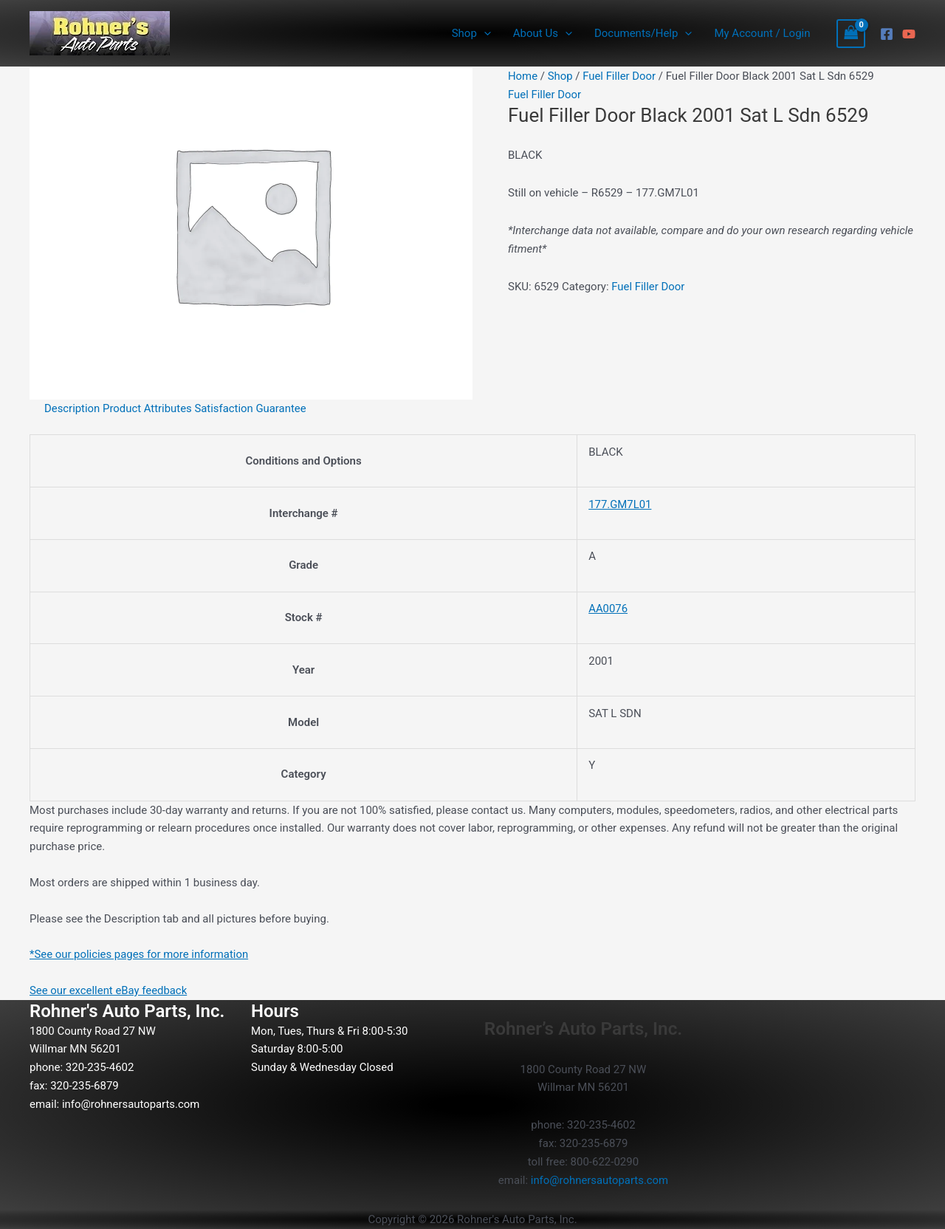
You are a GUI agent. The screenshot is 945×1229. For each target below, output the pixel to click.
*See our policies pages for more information (140, 954)
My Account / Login (762, 33)
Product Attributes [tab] (148, 408)
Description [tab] (72, 408)
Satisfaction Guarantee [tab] (252, 408)
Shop (471, 33)
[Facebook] (886, 34)
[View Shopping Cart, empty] (851, 33)
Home (522, 76)
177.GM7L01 (618, 504)
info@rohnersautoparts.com (131, 1104)
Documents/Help (643, 33)
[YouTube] (908, 34)
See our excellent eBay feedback (109, 990)
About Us (542, 33)
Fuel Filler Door (620, 76)
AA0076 (606, 608)
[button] (484, 33)
